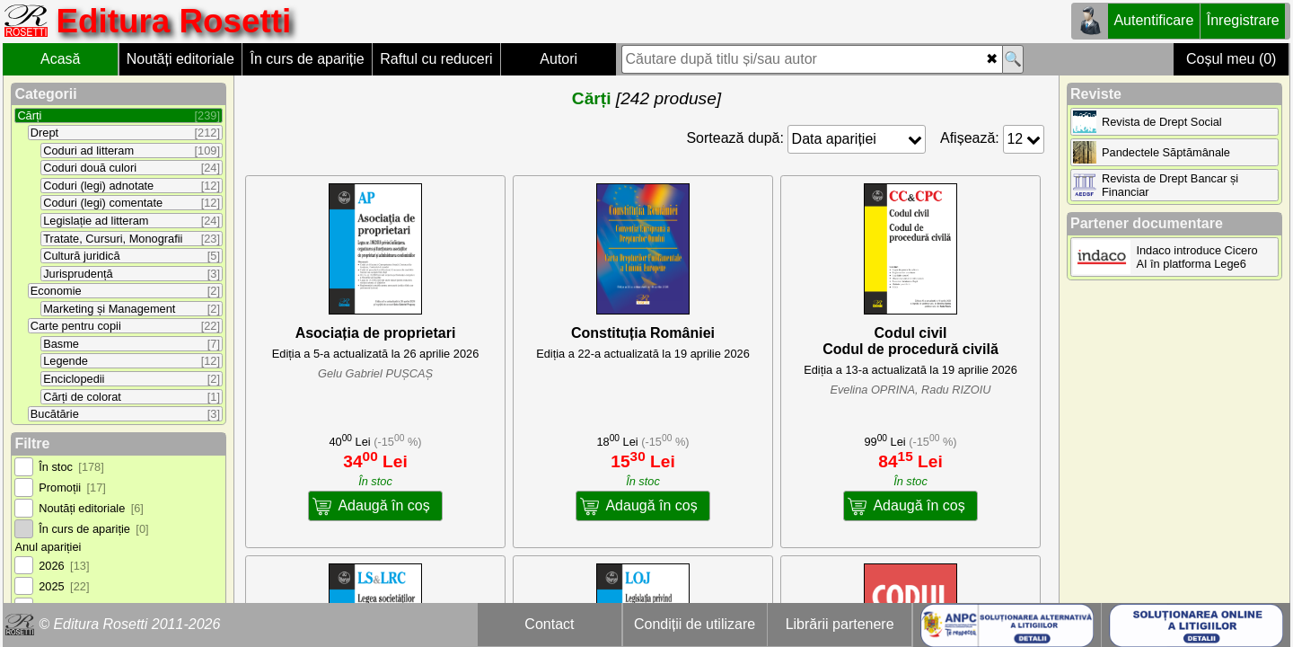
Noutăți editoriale (180, 58)
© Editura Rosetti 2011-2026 (129, 624)
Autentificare (1153, 20)
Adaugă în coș (383, 505)
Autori (558, 58)
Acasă (60, 58)
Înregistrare (1243, 20)
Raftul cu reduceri (436, 58)
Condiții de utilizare (694, 624)
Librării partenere (840, 624)
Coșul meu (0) (1231, 58)
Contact (549, 624)
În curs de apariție (307, 58)
